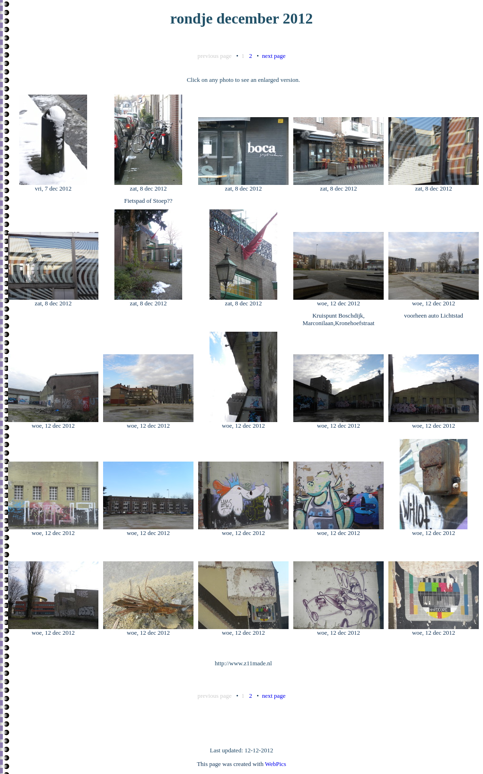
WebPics (275, 763)
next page (273, 55)
